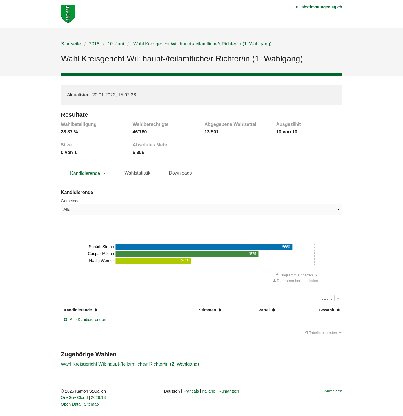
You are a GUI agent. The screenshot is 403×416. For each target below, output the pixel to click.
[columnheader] (108, 310)
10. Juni (116, 43)
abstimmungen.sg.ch (322, 7)
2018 (94, 43)
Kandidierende (85, 173)
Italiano (208, 391)
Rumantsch (229, 391)
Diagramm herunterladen (295, 280)
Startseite (71, 43)
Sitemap (91, 404)
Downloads (180, 173)
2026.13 (98, 397)
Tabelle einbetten (323, 333)
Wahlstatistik (137, 173)
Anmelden (333, 391)
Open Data (71, 404)
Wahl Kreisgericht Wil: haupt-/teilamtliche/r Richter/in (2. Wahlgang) (130, 364)
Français (191, 391)
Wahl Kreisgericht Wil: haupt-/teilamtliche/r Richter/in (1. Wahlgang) (202, 43)
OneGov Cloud (74, 397)
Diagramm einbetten (296, 275)
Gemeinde (70, 201)
